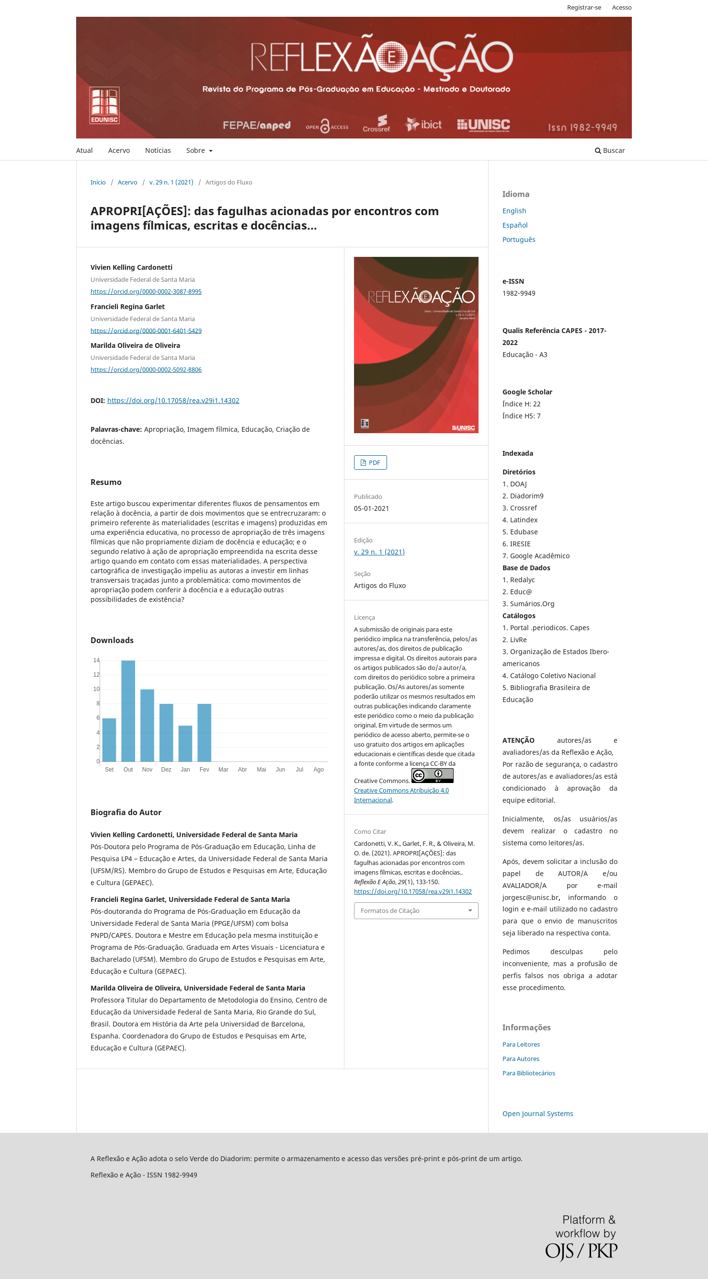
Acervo (119, 150)
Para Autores (520, 1058)
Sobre (196, 150)
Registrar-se (584, 7)
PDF (373, 462)
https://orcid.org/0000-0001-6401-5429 (146, 330)
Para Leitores (521, 1044)
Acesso (622, 7)
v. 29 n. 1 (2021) (171, 182)
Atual (84, 150)
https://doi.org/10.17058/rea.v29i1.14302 (173, 400)
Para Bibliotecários (528, 1073)
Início (98, 182)
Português (519, 239)
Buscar (610, 150)
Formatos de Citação (390, 910)
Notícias (158, 150)
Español (515, 225)
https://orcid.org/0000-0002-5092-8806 (146, 369)
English (514, 210)
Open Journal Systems (537, 1113)
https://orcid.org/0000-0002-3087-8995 (146, 291)
